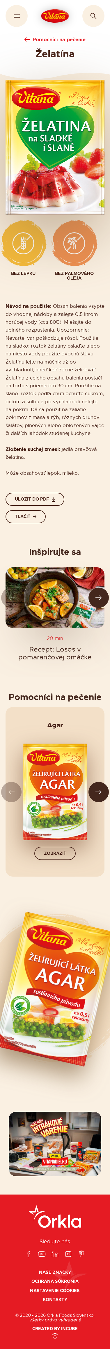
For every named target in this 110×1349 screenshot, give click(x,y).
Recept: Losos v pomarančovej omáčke (55, 653)
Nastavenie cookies (55, 1291)
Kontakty (55, 1300)
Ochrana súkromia (55, 1281)
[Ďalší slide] (98, 597)
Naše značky (55, 1272)
